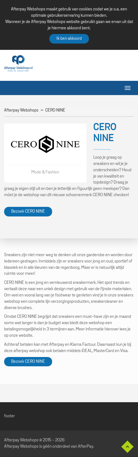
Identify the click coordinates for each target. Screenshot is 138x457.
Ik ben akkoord (69, 38)
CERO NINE (55, 110)
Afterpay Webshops (21, 110)
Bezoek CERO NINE (28, 211)
